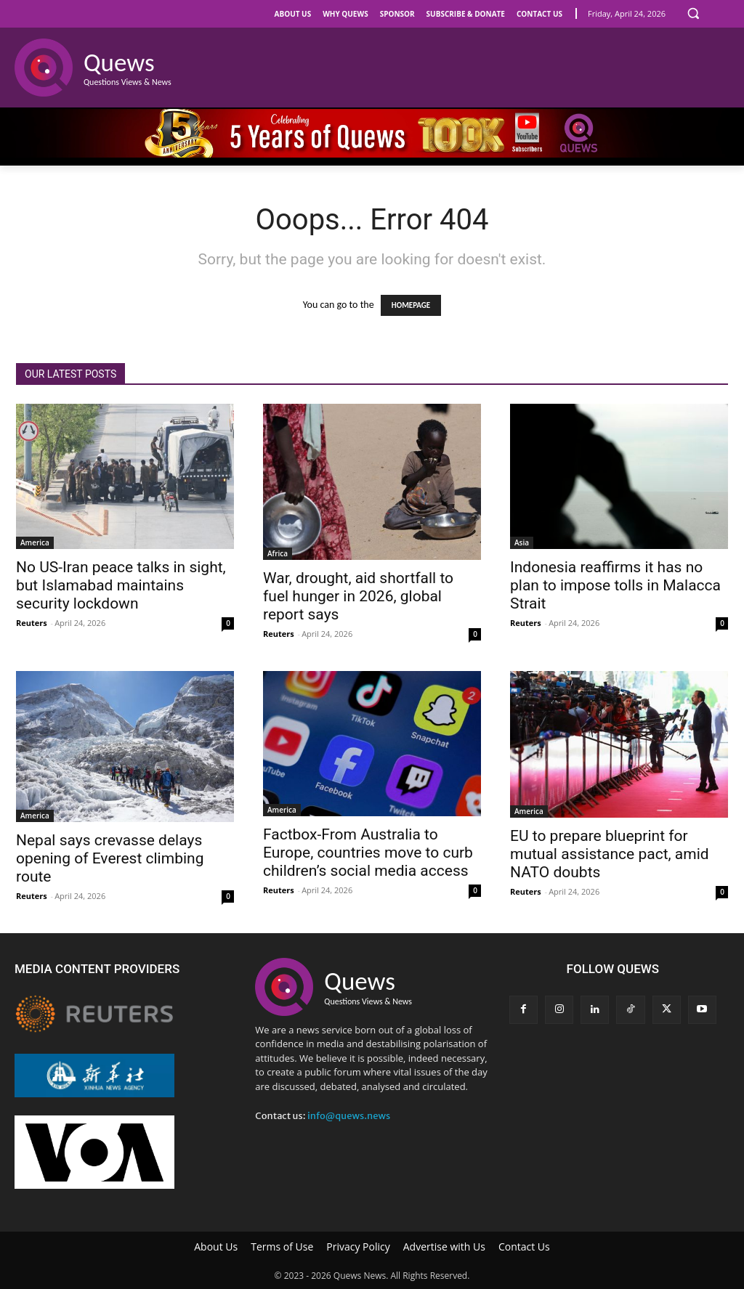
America (34, 542)
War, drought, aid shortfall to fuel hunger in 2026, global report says (358, 596)
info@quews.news (348, 1116)
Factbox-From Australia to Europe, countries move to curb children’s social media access (368, 852)
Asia (521, 542)
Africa (277, 553)
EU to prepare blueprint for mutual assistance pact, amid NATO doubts (609, 854)
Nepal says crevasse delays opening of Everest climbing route (109, 858)
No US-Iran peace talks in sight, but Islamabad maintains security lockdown (121, 585)
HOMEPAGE (411, 305)
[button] (693, 13)
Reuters (31, 622)
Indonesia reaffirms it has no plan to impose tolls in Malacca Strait (615, 585)
